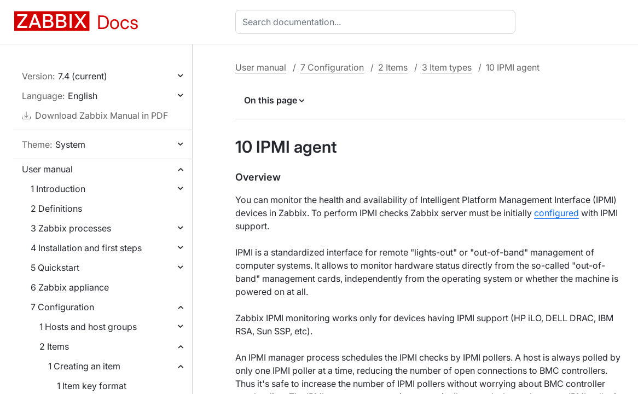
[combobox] (377, 21)
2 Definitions (56, 208)
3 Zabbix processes (71, 228)
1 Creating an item (84, 366)
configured (556, 212)
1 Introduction (58, 188)
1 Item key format (91, 385)
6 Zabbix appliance (70, 287)
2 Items (54, 346)
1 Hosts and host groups (88, 326)
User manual (47, 169)
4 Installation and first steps (86, 247)
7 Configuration (62, 307)
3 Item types (447, 67)
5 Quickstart (55, 267)
